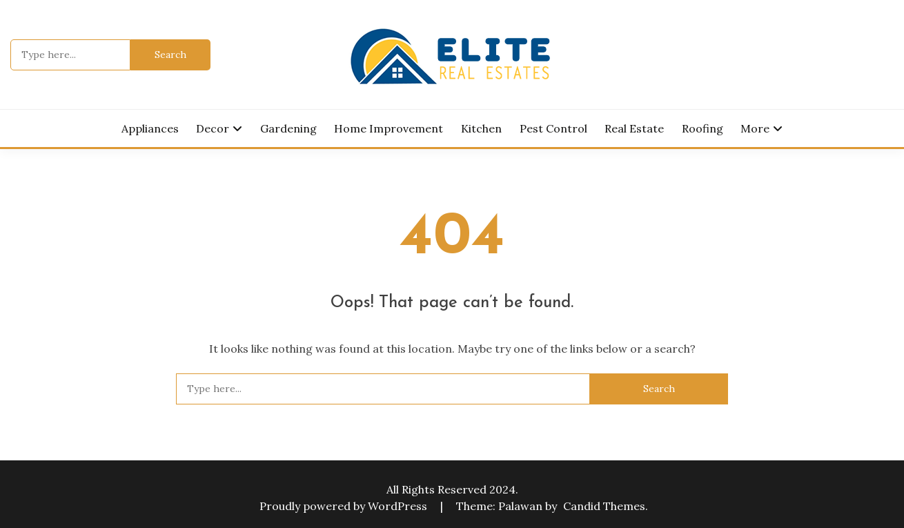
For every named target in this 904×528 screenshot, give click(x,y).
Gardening (288, 128)
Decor (212, 128)
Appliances (150, 128)
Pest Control (553, 128)
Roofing (702, 128)
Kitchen (481, 128)
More (754, 128)
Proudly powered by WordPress (344, 506)
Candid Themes (604, 506)
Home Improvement (388, 128)
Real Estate (634, 128)
